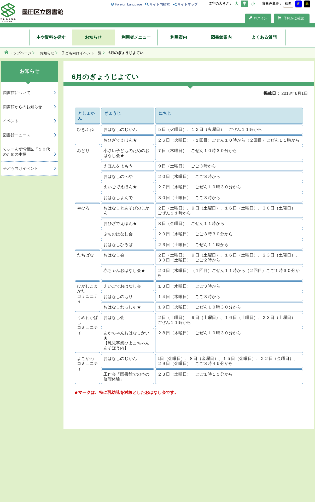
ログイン (258, 18)
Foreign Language (128, 4)
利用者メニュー (136, 37)
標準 (288, 3)
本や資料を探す (51, 37)
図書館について (16, 92)
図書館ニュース (16, 135)
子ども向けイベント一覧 (81, 53)
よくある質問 (264, 37)
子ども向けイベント (20, 168)
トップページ (20, 53)
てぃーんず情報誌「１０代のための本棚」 (26, 152)
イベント (11, 121)
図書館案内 (221, 37)
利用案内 (178, 37)
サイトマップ (187, 4)
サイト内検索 (159, 4)
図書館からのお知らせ (22, 106)
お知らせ (93, 37)
